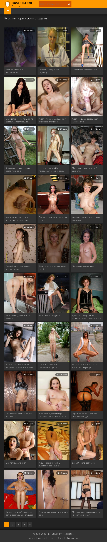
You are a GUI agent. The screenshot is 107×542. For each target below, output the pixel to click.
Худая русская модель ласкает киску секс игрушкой (52, 120)
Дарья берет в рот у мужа (84, 462)
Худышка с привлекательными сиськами (86, 218)
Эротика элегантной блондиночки (15, 71)
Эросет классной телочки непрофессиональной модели (20, 366)
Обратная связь (72, 538)
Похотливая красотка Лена (84, 69)
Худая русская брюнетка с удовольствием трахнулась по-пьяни (86, 317)
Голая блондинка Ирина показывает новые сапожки (51, 169)
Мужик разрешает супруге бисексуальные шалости (18, 218)
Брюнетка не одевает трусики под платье (19, 415)
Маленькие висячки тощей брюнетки (84, 169)
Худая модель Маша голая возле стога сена (18, 169)
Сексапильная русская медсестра (49, 71)
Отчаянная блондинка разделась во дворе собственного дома (49, 366)
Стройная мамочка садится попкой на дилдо (84, 415)
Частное (51, 538)
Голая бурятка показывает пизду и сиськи (18, 267)
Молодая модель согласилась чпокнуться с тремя (86, 513)
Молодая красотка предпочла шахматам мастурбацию (19, 120)
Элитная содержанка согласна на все (53, 218)
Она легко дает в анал (16, 462)
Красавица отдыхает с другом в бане (53, 513)
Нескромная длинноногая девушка (18, 317)
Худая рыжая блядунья (49, 315)
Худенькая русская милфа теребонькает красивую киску (52, 415)
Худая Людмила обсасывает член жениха (85, 120)
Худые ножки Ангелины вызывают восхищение (49, 464)
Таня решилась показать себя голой (52, 267)
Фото (60, 538)
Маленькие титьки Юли (83, 266)
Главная (31, 538)
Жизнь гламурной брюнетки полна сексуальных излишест (19, 513)
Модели (41, 538)
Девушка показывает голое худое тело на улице (84, 366)
